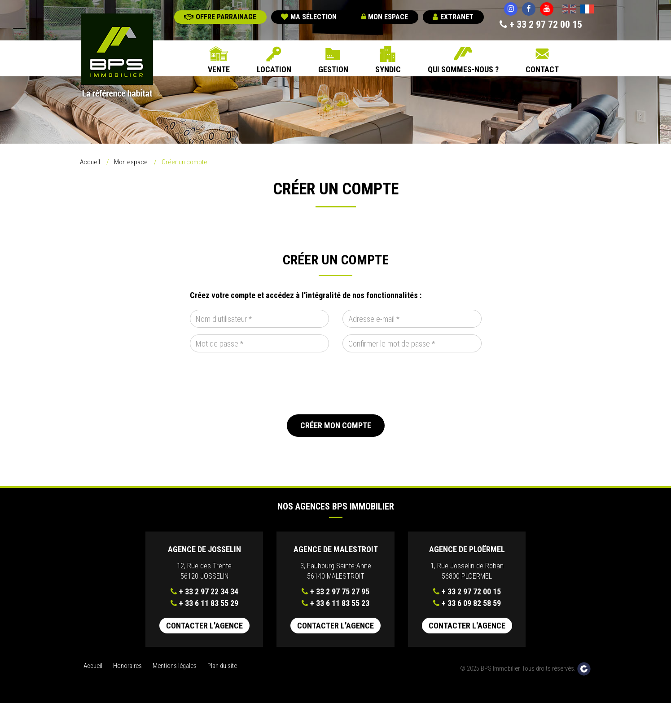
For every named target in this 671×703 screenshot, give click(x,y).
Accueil (90, 162)
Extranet (453, 17)
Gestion (333, 69)
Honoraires (127, 666)
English (569, 9)
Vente (219, 69)
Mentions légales (175, 666)
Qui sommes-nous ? (463, 69)
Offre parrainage (220, 17)
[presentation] (258, 383)
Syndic (388, 69)
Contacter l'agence (204, 625)
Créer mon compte (335, 425)
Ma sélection (309, 17)
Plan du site (222, 666)
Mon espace (384, 17)
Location (274, 69)
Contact (542, 69)
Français (587, 9)
